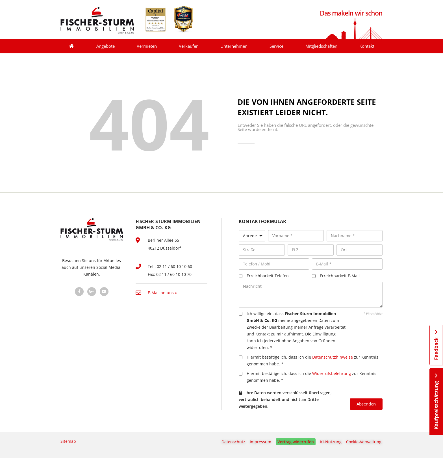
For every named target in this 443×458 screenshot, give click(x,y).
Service (276, 46)
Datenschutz (233, 441)
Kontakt (366, 46)
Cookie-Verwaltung (363, 441)
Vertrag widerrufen (295, 441)
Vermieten (147, 46)
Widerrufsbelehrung (331, 373)
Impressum (260, 441)
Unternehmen (233, 46)
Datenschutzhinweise (332, 357)
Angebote (105, 46)
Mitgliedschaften (321, 46)
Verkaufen (189, 46)
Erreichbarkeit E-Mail (340, 275)
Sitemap (68, 441)
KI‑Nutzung (331, 441)
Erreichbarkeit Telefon (268, 275)
